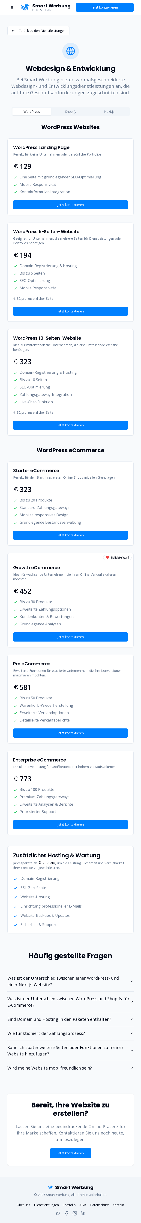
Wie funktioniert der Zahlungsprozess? (70, 1033)
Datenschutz (99, 1205)
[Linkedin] (83, 1213)
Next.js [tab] (109, 111)
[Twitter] (58, 1213)
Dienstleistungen (46, 1205)
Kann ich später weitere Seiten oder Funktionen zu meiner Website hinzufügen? (70, 1051)
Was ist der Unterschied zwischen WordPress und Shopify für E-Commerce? (70, 1002)
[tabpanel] (70, 479)
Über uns (23, 1205)
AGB (82, 1205)
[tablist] (71, 111)
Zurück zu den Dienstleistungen (38, 30)
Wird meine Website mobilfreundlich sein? (70, 1068)
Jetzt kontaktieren (105, 7)
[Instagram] (74, 1213)
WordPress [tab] (32, 111)
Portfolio (69, 1205)
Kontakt (118, 1205)
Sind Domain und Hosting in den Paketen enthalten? (70, 1019)
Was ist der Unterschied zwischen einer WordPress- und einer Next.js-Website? (70, 981)
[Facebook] (66, 1213)
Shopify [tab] (70, 111)
